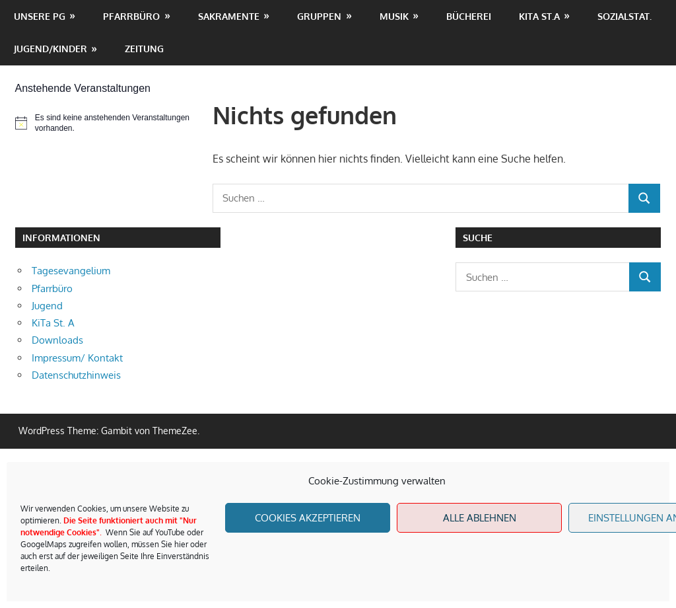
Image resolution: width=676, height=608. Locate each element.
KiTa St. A (53, 323)
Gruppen (319, 16)
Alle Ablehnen (479, 518)
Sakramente (228, 16)
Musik (394, 16)
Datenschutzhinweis (76, 375)
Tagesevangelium (71, 270)
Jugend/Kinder (50, 48)
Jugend (47, 305)
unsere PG (39, 16)
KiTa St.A (539, 16)
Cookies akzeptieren (307, 518)
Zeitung (144, 48)
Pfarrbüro (131, 16)
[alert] (107, 123)
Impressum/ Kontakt (77, 358)
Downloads (57, 340)
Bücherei (468, 16)
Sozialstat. (624, 16)
